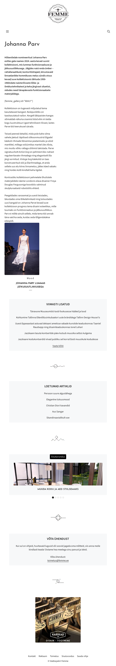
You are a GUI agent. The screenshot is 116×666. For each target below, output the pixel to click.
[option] (58, 477)
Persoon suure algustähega (58, 393)
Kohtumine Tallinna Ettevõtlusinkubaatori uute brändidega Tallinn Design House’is (58, 317)
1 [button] (53, 497)
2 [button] (55, 497)
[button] (108, 31)
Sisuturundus (68, 656)
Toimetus (54, 656)
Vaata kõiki (58, 346)
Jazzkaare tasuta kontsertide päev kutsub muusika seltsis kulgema (58, 333)
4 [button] (61, 497)
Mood (30, 278)
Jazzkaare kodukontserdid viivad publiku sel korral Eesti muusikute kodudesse (58, 339)
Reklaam (43, 656)
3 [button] (58, 497)
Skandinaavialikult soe (58, 417)
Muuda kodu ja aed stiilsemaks (58, 489)
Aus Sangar (58, 411)
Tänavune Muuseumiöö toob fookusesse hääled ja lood (58, 311)
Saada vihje (82, 656)
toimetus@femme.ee (58, 560)
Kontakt (32, 656)
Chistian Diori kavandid (58, 405)
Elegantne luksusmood (58, 399)
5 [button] (63, 497)
